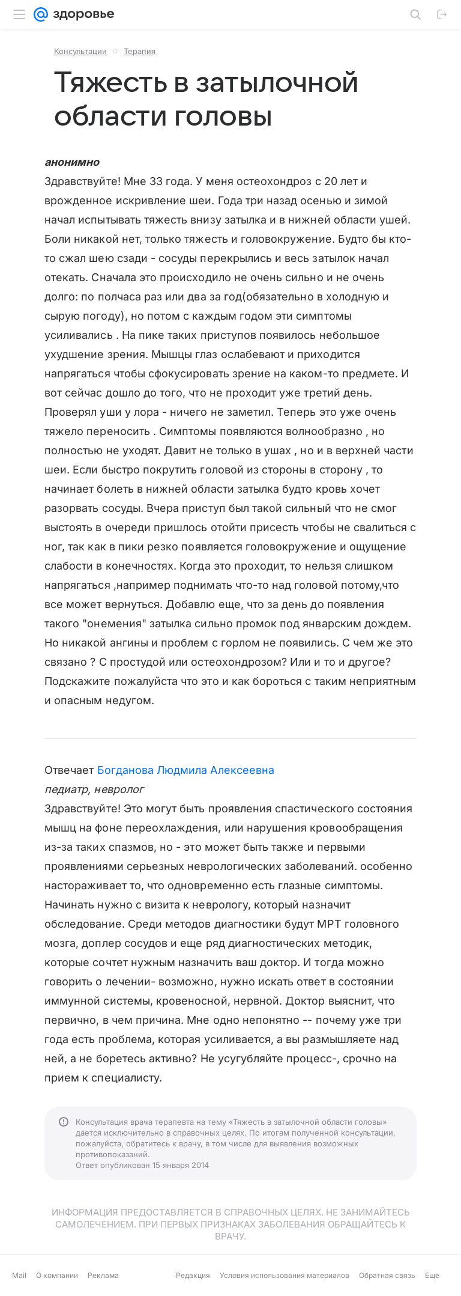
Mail (19, 1275)
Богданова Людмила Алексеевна (186, 770)
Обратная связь (387, 1275)
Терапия (139, 51)
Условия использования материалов (284, 1275)
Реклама (103, 1275)
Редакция (193, 1275)
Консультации (80, 51)
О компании (57, 1275)
